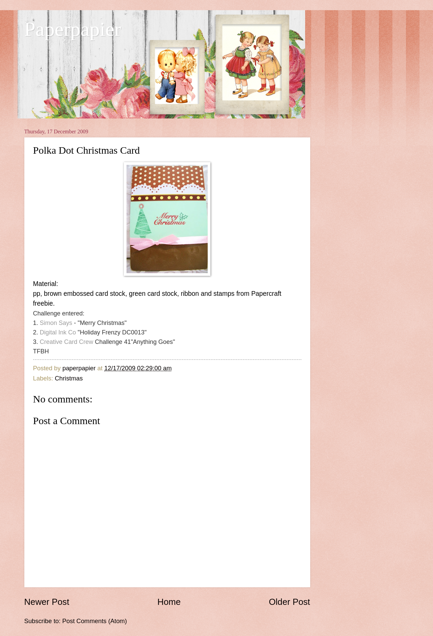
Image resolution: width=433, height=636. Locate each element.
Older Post (289, 602)
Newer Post (46, 602)
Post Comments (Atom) (94, 620)
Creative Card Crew (66, 341)
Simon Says (56, 323)
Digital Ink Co (58, 332)
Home (169, 602)
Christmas (69, 378)
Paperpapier (72, 29)
